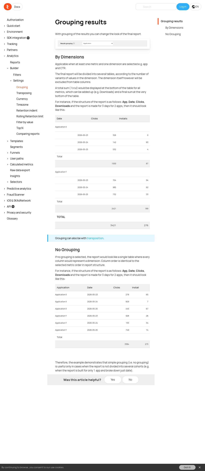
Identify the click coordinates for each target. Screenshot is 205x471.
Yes (113, 379)
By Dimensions (174, 27)
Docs (17, 7)
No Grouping (173, 34)
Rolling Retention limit (29, 116)
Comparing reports (27, 134)
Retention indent (26, 110)
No (130, 379)
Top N (19, 128)
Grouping (22, 87)
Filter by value (24, 122)
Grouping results (172, 21)
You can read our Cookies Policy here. (85, 467)
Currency (22, 99)
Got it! (187, 467)
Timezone (22, 104)
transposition (95, 238)
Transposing (24, 93)
